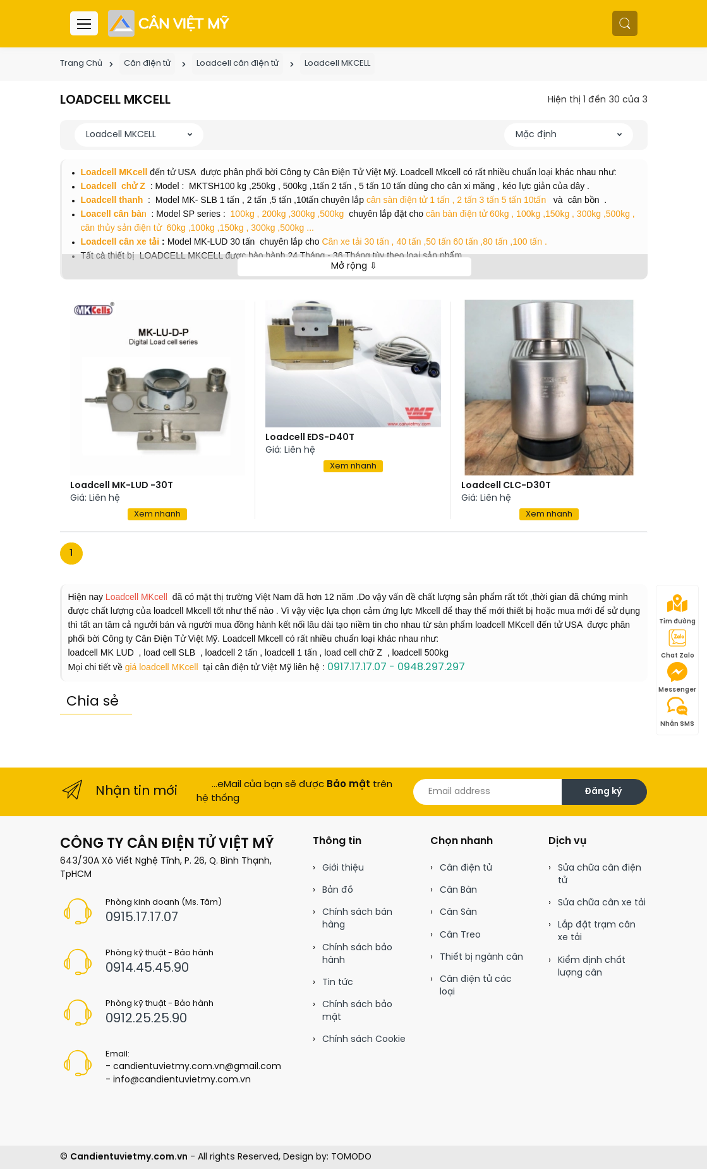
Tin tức (337, 983)
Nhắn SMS (677, 712)
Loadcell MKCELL (337, 63)
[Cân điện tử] (169, 23)
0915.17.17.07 (142, 917)
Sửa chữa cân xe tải (602, 903)
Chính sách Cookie (364, 1039)
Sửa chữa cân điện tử (599, 875)
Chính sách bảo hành (357, 954)
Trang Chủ (81, 63)
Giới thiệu (343, 868)
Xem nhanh (157, 514)
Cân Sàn (458, 912)
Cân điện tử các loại (476, 986)
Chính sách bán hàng (357, 919)
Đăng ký (603, 792)
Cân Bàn (458, 890)
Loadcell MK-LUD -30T (121, 486)
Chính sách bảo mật (357, 1011)
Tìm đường (677, 609)
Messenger (677, 678)
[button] (625, 23)
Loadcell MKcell (135, 597)
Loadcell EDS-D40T (309, 438)
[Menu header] (84, 23)
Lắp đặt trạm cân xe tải (597, 932)
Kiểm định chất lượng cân (591, 967)
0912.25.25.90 (146, 1018)
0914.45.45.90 (147, 968)
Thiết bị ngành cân (481, 957)
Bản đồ (337, 890)
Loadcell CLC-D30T (506, 486)
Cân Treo (460, 935)
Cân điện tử (147, 63)
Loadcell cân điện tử (237, 63)
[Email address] (487, 792)
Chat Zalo (677, 643)
